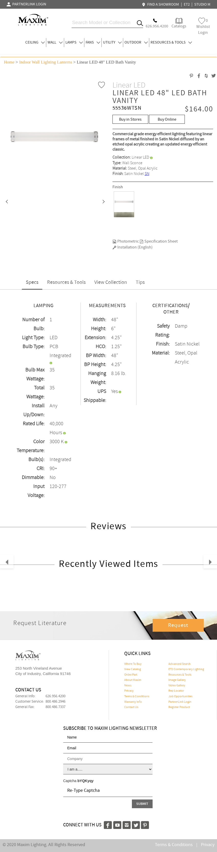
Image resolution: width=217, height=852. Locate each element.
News (127, 685)
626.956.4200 (55, 696)
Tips (140, 282)
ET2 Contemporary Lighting (186, 669)
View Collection (110, 282)
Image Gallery (177, 680)
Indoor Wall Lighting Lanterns (45, 62)
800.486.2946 (55, 701)
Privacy (129, 691)
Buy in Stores (130, 119)
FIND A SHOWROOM (161, 4)
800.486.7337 (55, 707)
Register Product (179, 707)
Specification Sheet (159, 241)
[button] (6, 202)
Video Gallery (176, 685)
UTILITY (112, 42)
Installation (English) (132, 247)
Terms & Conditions (136, 696)
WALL (55, 42)
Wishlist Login (203, 26)
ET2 (187, 4)
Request (178, 625)
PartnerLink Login (179, 702)
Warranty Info (133, 702)
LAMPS (74, 42)
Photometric (125, 241)
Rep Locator (176, 691)
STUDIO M (202, 4)
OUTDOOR (136, 42)
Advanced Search (179, 664)
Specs (32, 282)
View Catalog (132, 669)
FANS (93, 42)
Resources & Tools (66, 282)
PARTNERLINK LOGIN (26, 4)
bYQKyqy (85, 781)
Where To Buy (133, 664)
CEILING (35, 42)
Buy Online (167, 119)
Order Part (130, 675)
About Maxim (132, 680)
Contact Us (131, 707)
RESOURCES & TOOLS (171, 42)
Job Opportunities (180, 696)
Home (9, 62)
